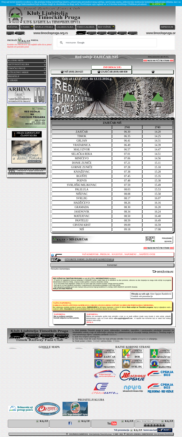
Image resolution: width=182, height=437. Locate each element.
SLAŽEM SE (158, 4)
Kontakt (96, 341)
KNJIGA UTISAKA (44, 27)
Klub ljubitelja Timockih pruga (100, 434)
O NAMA (25, 27)
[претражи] (106, 43)
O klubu (116, 341)
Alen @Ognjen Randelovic (163, 434)
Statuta (127, 339)
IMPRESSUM (167, 27)
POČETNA (12, 27)
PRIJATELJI (13, 76)
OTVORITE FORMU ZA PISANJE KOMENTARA (89, 259)
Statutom (112, 335)
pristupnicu (142, 339)
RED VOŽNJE (104, 27)
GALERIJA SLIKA (65, 27)
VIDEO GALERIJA (86, 27)
